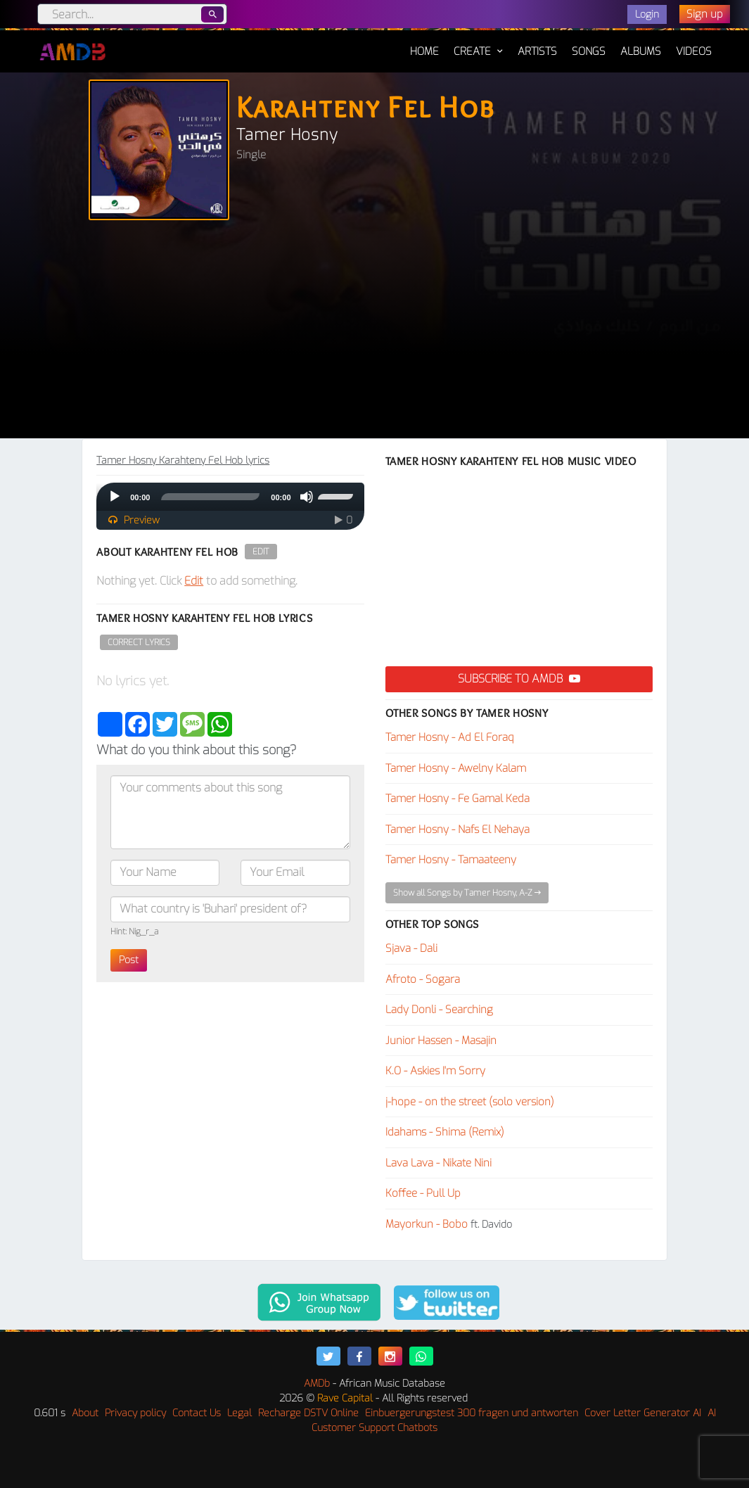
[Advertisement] (374, 332)
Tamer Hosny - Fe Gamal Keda (457, 798)
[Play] (115, 497)
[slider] (210, 496)
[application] (230, 497)
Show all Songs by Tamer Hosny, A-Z (467, 892)
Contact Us (196, 1413)
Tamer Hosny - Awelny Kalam (455, 768)
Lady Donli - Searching (439, 1010)
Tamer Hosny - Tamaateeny (450, 860)
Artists (537, 51)
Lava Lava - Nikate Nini (438, 1163)
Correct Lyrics (139, 642)
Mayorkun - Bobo (426, 1224)
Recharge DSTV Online (308, 1413)
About (85, 1413)
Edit (260, 551)
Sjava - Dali (411, 948)
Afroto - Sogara (422, 979)
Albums (640, 51)
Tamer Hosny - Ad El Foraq (449, 737)
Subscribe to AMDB (519, 678)
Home (424, 44)
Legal (239, 1413)
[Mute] (307, 497)
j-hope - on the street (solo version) (469, 1102)
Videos (694, 51)
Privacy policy (135, 1413)
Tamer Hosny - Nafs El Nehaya (457, 829)
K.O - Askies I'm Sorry (435, 1071)
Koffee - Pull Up (423, 1193)
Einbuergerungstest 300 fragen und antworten (471, 1413)
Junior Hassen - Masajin (441, 1041)
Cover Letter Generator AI (642, 1413)
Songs (589, 51)
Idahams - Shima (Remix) (444, 1132)
